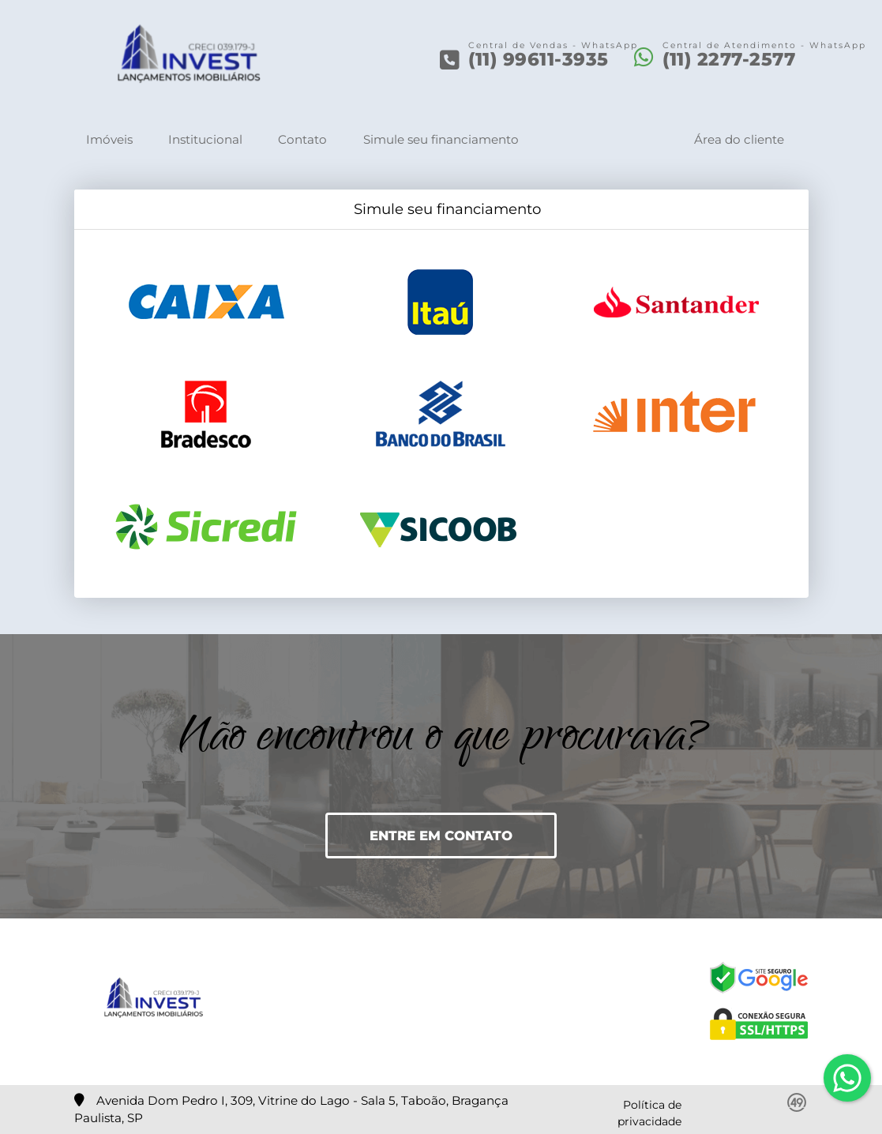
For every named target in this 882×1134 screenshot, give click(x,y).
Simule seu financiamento (441, 139)
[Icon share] (367, 1000)
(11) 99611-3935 (538, 59)
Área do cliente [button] (739, 139)
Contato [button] (302, 139)
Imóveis (109, 139)
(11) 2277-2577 (728, 59)
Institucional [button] (205, 139)
